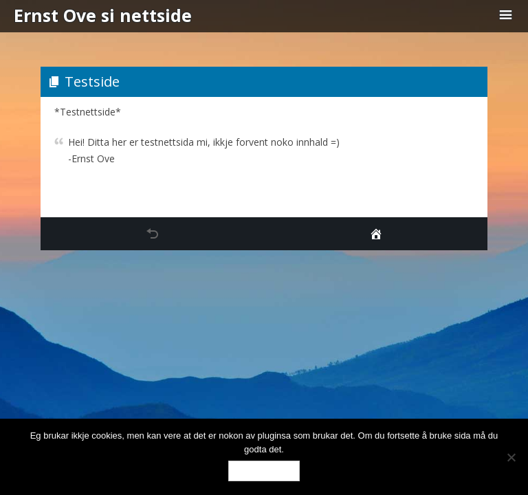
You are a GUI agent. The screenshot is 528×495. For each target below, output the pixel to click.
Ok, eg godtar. (264, 470)
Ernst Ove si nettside (103, 15)
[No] (511, 457)
